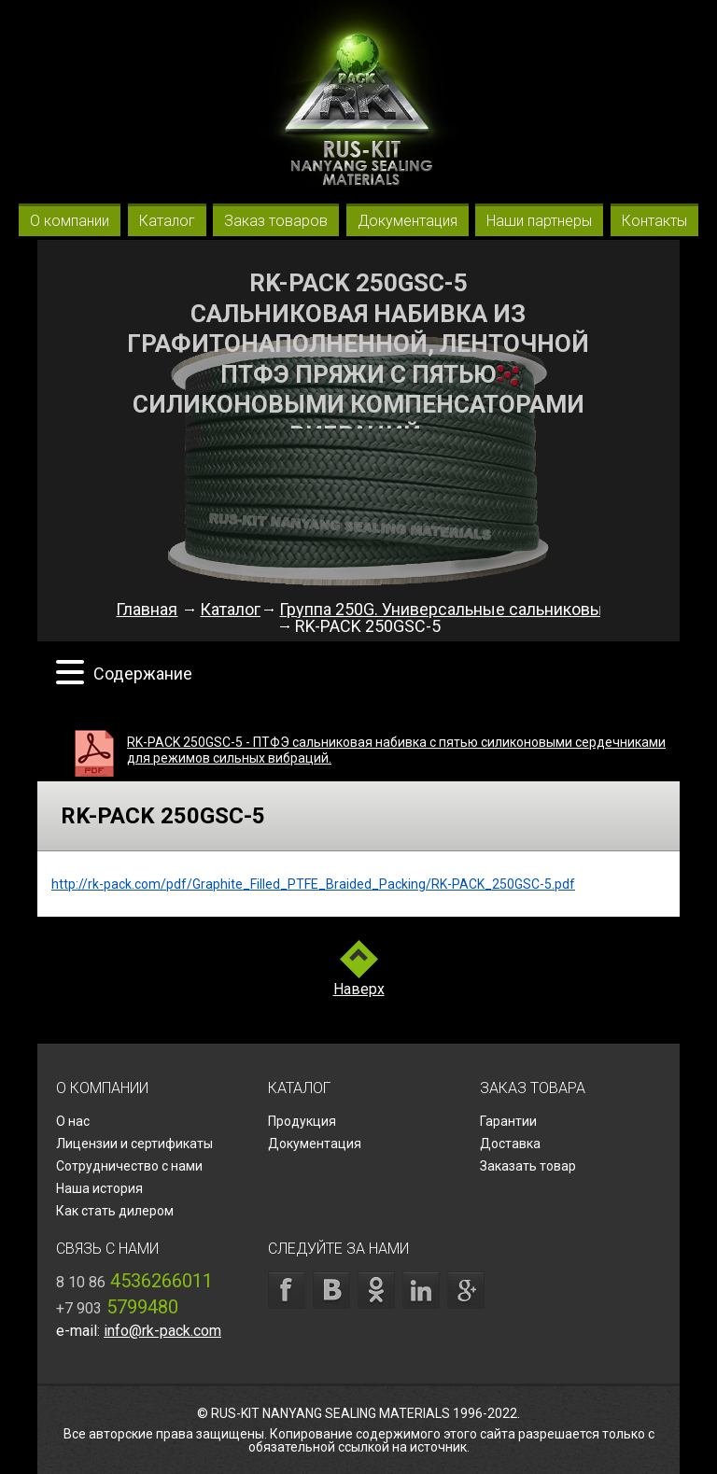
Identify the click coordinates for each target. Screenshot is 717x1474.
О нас (73, 1121)
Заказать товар (528, 1165)
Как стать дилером (115, 1210)
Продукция (302, 1121)
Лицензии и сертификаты (134, 1143)
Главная (146, 609)
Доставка (510, 1143)
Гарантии (508, 1121)
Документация (314, 1143)
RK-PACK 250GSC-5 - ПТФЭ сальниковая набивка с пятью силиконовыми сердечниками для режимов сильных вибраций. (396, 750)
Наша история (99, 1188)
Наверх (359, 989)
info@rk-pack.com (162, 1331)
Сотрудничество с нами (129, 1165)
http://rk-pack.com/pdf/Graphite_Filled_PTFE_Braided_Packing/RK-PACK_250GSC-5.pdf (313, 884)
